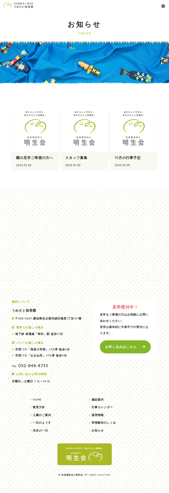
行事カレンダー (102, 407)
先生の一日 (40, 430)
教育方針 (39, 407)
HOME (37, 399)
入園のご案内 (42, 415)
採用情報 (98, 415)
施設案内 (98, 399)
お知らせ (98, 430)
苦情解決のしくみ (104, 422)
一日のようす (42, 422)
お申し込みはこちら (121, 347)
